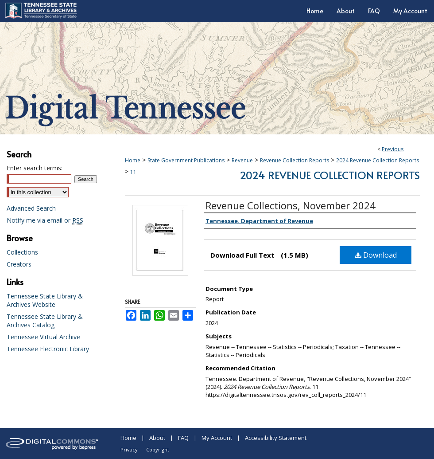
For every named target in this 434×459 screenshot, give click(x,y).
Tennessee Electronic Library (48, 349)
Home (132, 160)
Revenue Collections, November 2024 (290, 205)
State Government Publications (186, 160)
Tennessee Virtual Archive (43, 337)
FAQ (183, 438)
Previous (392, 149)
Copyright (157, 449)
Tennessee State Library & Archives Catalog (45, 320)
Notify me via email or (45, 220)
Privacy (129, 449)
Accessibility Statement (275, 438)
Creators (19, 264)
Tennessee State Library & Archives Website (45, 300)
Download (376, 255)
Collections (22, 252)
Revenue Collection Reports (294, 160)
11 (133, 172)
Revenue (242, 160)
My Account (217, 438)
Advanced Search (31, 208)
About (157, 438)
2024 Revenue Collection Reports (377, 160)
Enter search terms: (34, 168)
